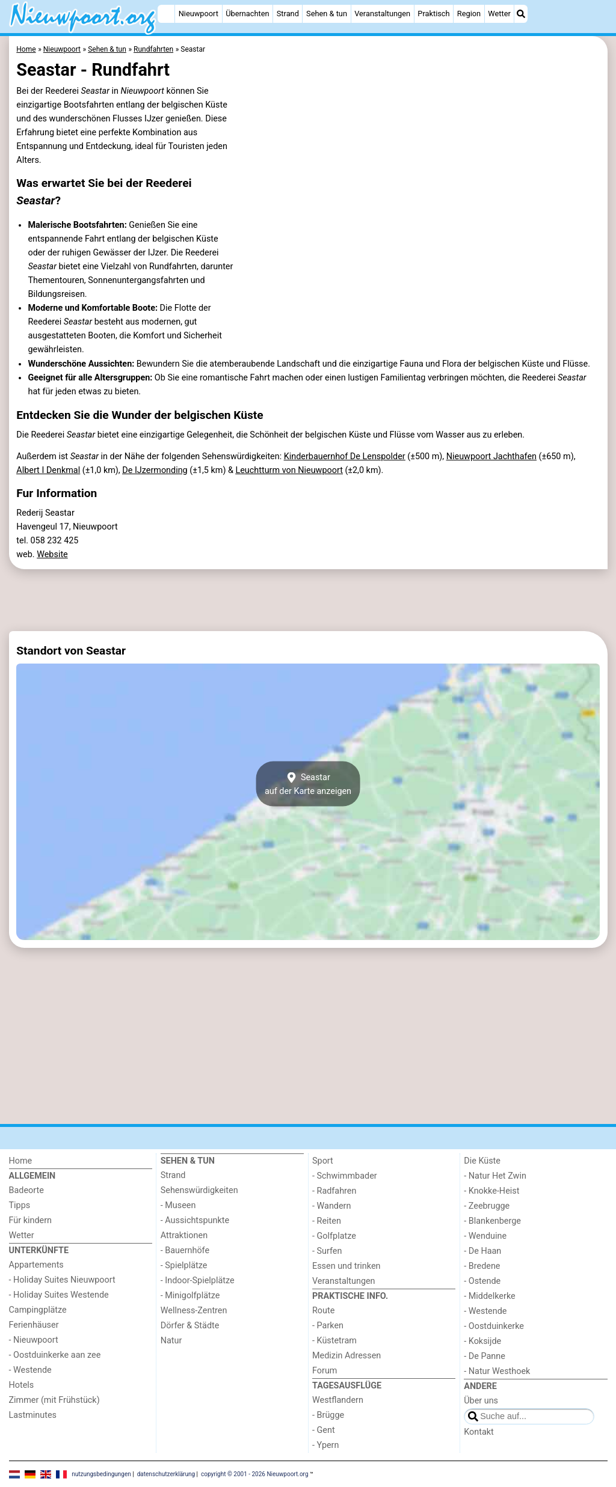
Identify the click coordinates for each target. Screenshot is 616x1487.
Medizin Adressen (346, 1356)
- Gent (323, 1430)
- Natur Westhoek (497, 1371)
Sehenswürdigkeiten (199, 1190)
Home (20, 1161)
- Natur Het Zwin (495, 1176)
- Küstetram (334, 1341)
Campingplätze (38, 1310)
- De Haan (482, 1251)
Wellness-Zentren (194, 1310)
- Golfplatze (334, 1236)
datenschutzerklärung (166, 1473)
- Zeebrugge (487, 1206)
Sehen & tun (326, 13)
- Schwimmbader (344, 1176)
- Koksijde (482, 1341)
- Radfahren (334, 1191)
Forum (324, 1371)
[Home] (166, 14)
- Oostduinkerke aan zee (55, 1355)
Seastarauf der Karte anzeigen (308, 784)
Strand (288, 13)
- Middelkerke (489, 1296)
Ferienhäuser (34, 1325)
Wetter (499, 13)
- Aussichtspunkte (195, 1220)
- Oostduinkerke (494, 1326)
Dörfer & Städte (190, 1326)
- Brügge (328, 1415)
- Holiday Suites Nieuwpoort (62, 1280)
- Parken (327, 1326)
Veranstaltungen (382, 13)
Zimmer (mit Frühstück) (54, 1400)
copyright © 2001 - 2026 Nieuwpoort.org (255, 1473)
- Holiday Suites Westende (59, 1295)
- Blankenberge (492, 1221)
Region (469, 13)
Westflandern (337, 1400)
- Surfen (327, 1251)
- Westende (30, 1370)
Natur (171, 1341)
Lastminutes (33, 1415)
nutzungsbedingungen (101, 1473)
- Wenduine (485, 1236)
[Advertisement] (308, 600)
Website (52, 554)
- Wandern (331, 1206)
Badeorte (26, 1190)
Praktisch (433, 13)
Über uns (481, 1401)
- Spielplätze (184, 1265)
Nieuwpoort (198, 13)
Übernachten (247, 13)
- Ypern (325, 1445)
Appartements (36, 1265)
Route (323, 1310)
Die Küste (482, 1161)
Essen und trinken (346, 1266)
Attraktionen (184, 1235)
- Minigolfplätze (190, 1295)
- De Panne (484, 1356)
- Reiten (326, 1221)
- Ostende (482, 1281)
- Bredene (482, 1266)
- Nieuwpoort (33, 1340)
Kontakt (479, 1432)
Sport (322, 1161)
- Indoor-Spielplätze (198, 1280)
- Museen (178, 1205)
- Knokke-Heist (491, 1191)
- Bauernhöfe (185, 1250)
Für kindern (30, 1220)
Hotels (21, 1385)
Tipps (20, 1205)
